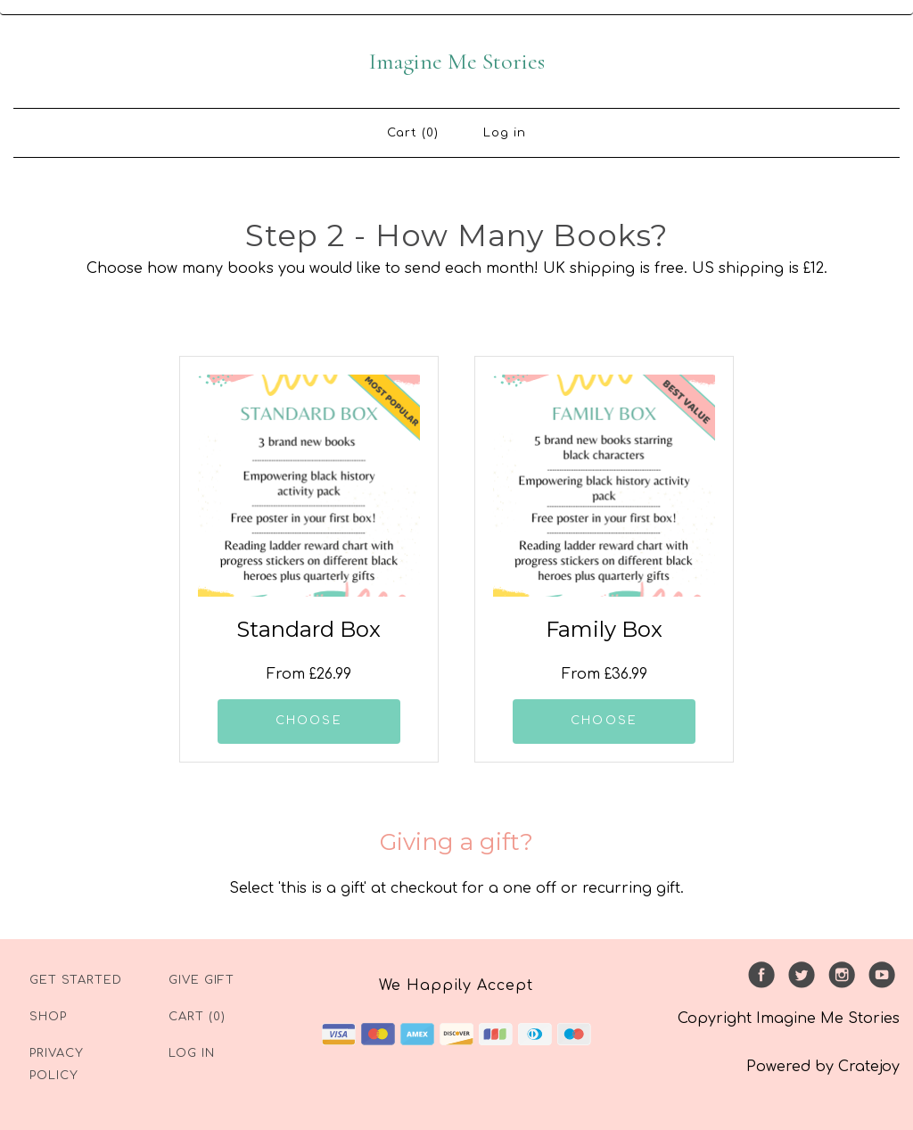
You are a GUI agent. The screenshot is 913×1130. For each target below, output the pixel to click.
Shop (48, 1016)
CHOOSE (309, 720)
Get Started (75, 980)
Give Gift (201, 980)
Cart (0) (413, 133)
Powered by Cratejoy (823, 1067)
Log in (504, 133)
